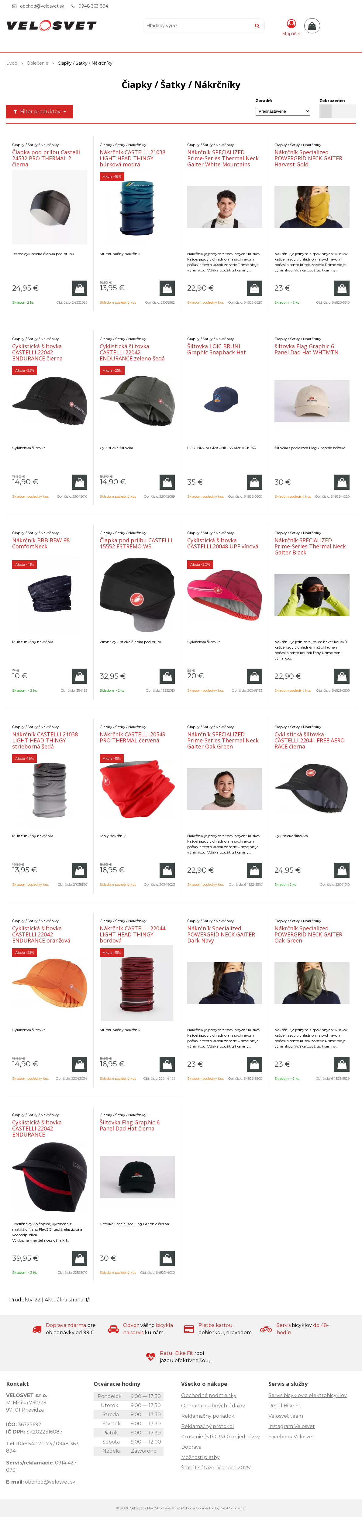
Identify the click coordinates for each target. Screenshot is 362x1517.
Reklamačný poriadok (207, 1416)
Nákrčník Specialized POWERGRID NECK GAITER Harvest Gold (308, 158)
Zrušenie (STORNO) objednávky (220, 1437)
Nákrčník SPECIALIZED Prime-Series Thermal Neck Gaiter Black (310, 546)
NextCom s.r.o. (233, 1508)
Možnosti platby (200, 1457)
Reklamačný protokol (207, 1426)
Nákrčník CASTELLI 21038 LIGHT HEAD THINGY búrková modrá (132, 158)
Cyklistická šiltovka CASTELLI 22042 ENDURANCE (37, 1128)
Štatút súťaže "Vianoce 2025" (216, 1468)
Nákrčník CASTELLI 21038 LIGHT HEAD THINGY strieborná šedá (45, 740)
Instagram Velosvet (291, 1426)
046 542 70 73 (35, 1444)
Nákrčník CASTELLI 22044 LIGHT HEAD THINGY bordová (132, 934)
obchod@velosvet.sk (42, 6)
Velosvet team (285, 1416)
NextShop (155, 1508)
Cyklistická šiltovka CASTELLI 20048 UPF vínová (222, 543)
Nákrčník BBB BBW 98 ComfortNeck (41, 543)
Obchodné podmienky (208, 1395)
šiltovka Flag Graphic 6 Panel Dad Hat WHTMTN (306, 349)
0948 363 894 (93, 6)
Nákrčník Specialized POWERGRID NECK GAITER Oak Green (308, 934)
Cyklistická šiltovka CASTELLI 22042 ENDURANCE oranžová (41, 934)
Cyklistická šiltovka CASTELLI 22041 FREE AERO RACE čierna (309, 740)
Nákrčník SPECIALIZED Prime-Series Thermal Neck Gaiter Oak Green (223, 740)
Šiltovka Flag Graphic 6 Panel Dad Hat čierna (130, 1125)
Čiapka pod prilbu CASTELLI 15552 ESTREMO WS (136, 543)
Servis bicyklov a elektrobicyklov (307, 1395)
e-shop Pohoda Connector (191, 1508)
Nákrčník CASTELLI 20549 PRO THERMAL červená (132, 737)
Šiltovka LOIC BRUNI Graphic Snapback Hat (216, 349)
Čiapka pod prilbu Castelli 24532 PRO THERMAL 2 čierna (46, 158)
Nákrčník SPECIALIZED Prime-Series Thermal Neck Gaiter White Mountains (223, 158)
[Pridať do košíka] (79, 288)
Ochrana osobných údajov (213, 1406)
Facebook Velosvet (291, 1437)
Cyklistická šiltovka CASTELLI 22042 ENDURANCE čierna (37, 352)
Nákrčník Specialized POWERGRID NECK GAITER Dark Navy (221, 934)
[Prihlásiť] (291, 27)
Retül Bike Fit (285, 1406)
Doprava (191, 1447)
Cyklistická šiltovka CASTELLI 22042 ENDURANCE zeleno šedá (132, 352)
